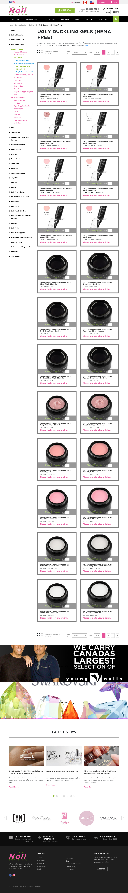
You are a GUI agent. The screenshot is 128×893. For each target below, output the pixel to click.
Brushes (14, 223)
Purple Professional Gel (24, 72)
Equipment (15, 201)
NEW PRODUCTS (32, 19)
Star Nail (14, 182)
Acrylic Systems (19, 97)
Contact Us (70, 869)
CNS (12, 127)
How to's (40, 863)
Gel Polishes (18, 83)
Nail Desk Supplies (18, 232)
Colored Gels (18, 86)
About (39, 857)
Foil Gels (17, 103)
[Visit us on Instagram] (14, 875)
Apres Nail (15, 163)
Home (11, 25)
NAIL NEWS (89, 19)
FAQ (39, 869)
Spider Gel (17, 117)
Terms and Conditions (74, 864)
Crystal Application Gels (22, 106)
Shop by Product (21, 25)
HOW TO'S (103, 19)
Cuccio (13, 187)
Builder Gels (33, 25)
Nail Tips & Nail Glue (18, 211)
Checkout (76, 2)
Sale (67, 861)
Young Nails (15, 132)
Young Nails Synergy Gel (25, 63)
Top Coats (17, 80)
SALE (77, 19)
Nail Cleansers (19, 55)
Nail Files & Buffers (18, 192)
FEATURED (65, 19)
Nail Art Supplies (17, 35)
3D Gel (16, 111)
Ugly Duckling (16, 149)
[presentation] (5, 818)
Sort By (68, 52)
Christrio (14, 168)
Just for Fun (15, 256)
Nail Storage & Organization (21, 247)
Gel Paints (17, 89)
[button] (53, 796)
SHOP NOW (63, 666)
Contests (69, 858)
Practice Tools (16, 242)
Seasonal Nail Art (17, 39)
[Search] (116, 19)
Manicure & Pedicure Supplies (22, 237)
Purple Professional (18, 159)
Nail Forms (15, 206)
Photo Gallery (42, 866)
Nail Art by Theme (17, 44)
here (86, 45)
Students (14, 251)
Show (90, 52)
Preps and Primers (20, 52)
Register (102, 2)
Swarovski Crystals (18, 144)
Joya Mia (14, 178)
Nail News (41, 860)
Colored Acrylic (19, 100)
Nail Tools (15, 228)
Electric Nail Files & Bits (20, 197)
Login (113, 2)
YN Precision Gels (22, 60)
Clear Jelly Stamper (18, 173)
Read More (13, 787)
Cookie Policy (71, 866)
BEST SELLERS (49, 19)
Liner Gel (17, 114)
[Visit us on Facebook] (10, 875)
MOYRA (14, 154)
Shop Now (16, 19)
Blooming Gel (18, 109)
